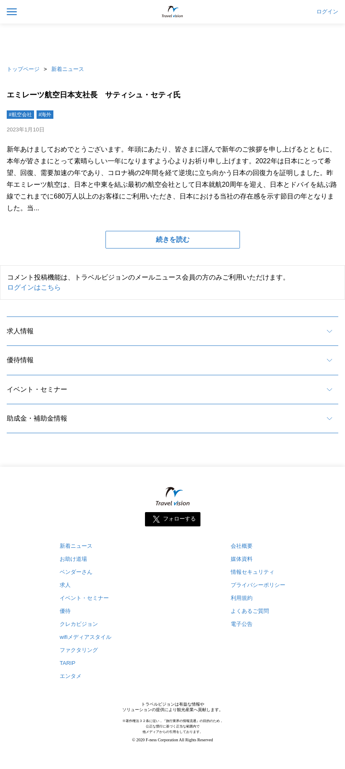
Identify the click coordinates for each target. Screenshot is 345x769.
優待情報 (20, 360)
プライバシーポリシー (258, 585)
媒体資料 (242, 559)
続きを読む (173, 239)
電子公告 (242, 624)
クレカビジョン (79, 624)
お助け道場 (73, 559)
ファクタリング (79, 650)
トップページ (23, 69)
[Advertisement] (173, 42)
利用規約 (242, 598)
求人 (65, 585)
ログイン (327, 12)
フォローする (179, 519)
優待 (65, 611)
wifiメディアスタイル (85, 637)
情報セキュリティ (252, 572)
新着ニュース (67, 69)
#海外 (45, 115)
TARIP (67, 663)
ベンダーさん (76, 572)
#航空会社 (20, 115)
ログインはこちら (34, 287)
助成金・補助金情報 (37, 418)
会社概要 (242, 546)
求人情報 (20, 331)
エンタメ (71, 676)
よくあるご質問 (250, 611)
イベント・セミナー (37, 389)
